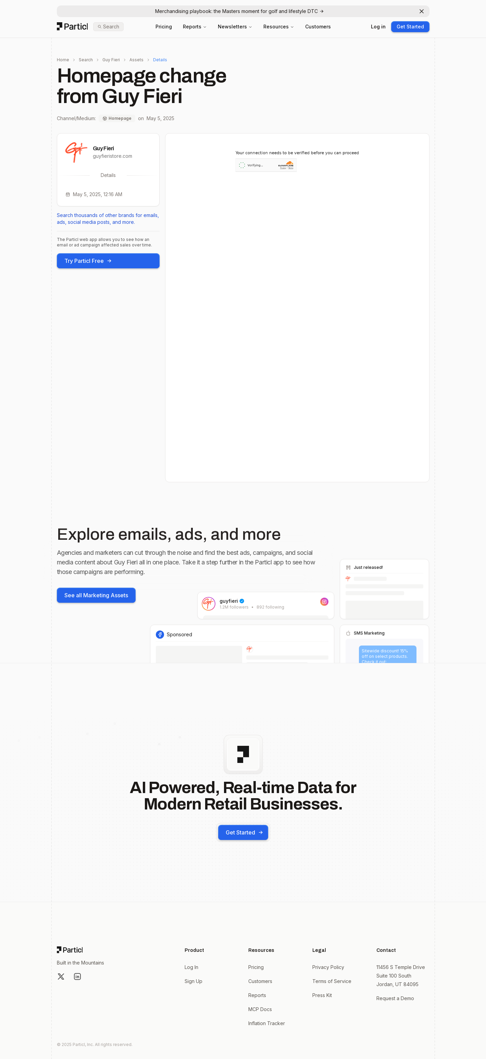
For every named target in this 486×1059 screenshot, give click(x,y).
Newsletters (235, 26)
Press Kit (322, 995)
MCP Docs (260, 1009)
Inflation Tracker (266, 1023)
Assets (136, 59)
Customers (318, 26)
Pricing (163, 26)
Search (86, 59)
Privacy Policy (328, 967)
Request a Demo (395, 998)
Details (160, 59)
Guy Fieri (111, 59)
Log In (191, 967)
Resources (278, 26)
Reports (195, 26)
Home (63, 59)
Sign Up (193, 981)
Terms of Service (331, 981)
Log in (378, 26)
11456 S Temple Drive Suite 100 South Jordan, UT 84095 (400, 975)
